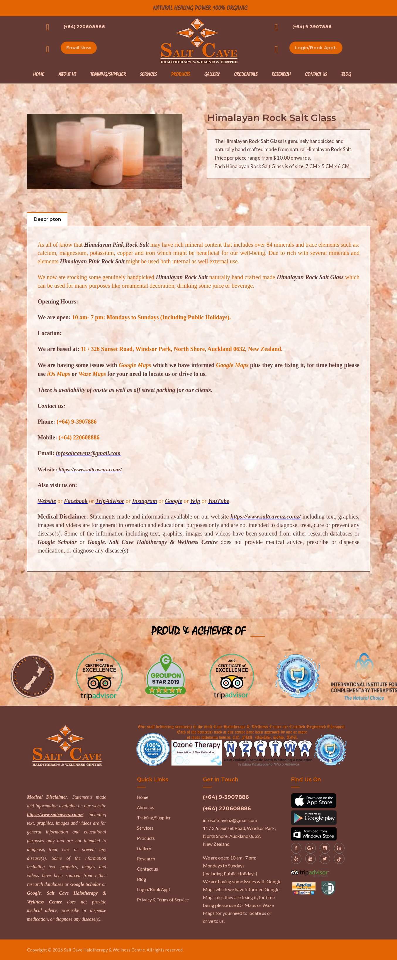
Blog (346, 74)
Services (148, 74)
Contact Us (316, 74)
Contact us (147, 868)
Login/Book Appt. (316, 48)
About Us (67, 74)
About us (145, 807)
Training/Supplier (108, 74)
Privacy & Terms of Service (163, 899)
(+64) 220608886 (84, 26)
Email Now (79, 48)
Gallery (212, 74)
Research (281, 74)
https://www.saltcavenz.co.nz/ (55, 814)
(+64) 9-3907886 (312, 26)
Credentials (245, 74)
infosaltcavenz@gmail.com (230, 820)
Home (38, 74)
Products (180, 74)
